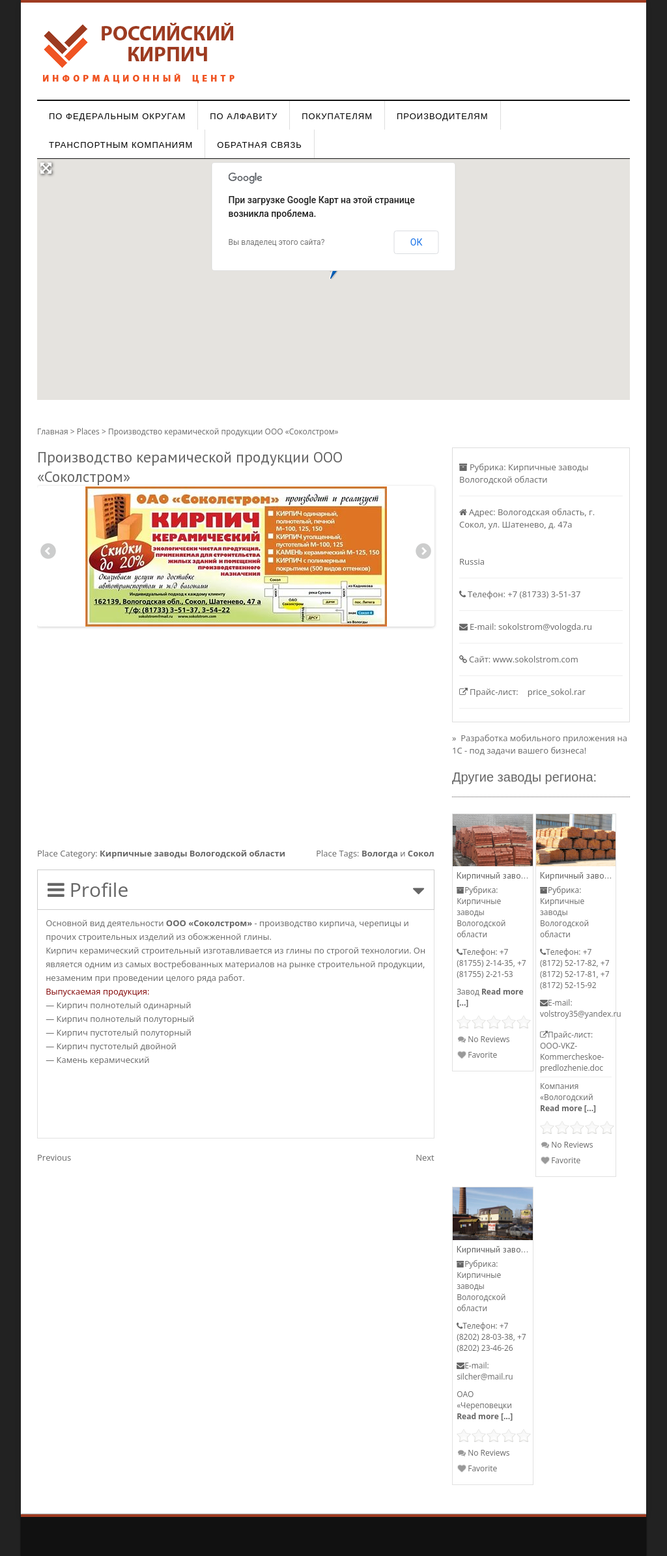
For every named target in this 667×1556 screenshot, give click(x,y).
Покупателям (337, 116)
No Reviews (483, 1039)
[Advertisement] (235, 735)
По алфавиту (243, 116)
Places (88, 431)
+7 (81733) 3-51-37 (543, 594)
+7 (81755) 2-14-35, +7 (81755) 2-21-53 (491, 963)
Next (423, 553)
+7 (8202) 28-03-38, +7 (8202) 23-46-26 (491, 1336)
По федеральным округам (117, 116)
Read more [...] (568, 1108)
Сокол (421, 853)
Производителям (443, 116)
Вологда (380, 853)
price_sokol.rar (557, 692)
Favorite (477, 1054)
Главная (52, 431)
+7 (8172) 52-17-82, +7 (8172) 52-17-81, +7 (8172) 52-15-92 (574, 968)
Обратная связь (259, 145)
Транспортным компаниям (121, 145)
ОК (416, 242)
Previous (48, 553)
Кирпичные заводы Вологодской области (192, 853)
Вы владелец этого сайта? (277, 242)
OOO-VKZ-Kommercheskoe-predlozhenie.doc (572, 1056)
